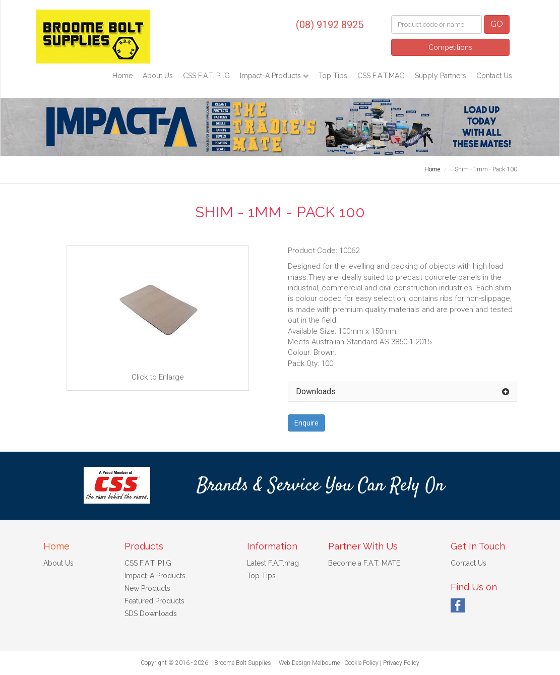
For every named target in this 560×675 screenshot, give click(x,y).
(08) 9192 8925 (329, 25)
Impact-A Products (271, 76)
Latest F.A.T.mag (273, 563)
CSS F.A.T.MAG (381, 76)
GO (496, 24)
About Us (158, 76)
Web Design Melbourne (309, 662)
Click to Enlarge (158, 318)
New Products (147, 588)
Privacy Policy (401, 662)
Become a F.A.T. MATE (364, 563)
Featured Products (154, 601)
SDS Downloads (151, 613)
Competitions (450, 47)
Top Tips (333, 76)
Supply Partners (440, 76)
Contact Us (494, 76)
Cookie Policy (361, 662)
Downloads (316, 391)
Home (122, 76)
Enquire (306, 423)
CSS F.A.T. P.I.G (206, 76)
